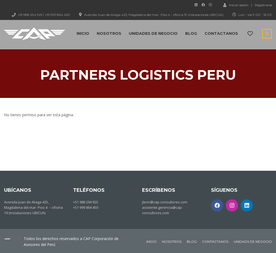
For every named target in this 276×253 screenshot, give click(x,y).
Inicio (83, 33)
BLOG (192, 242)
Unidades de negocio (153, 33)
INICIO (151, 242)
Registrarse (263, 5)
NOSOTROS (171, 242)
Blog (191, 33)
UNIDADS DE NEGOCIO (253, 242)
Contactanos (221, 33)
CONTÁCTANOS (215, 242)
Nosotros (109, 33)
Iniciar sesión (236, 5)
